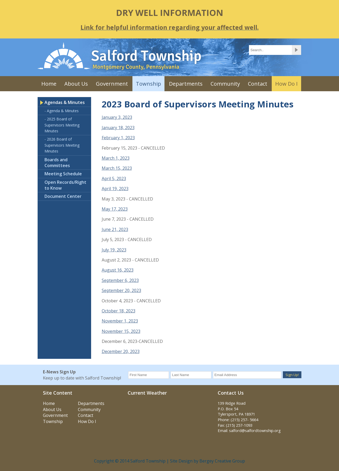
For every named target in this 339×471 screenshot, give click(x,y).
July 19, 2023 (114, 250)
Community (225, 83)
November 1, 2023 (120, 321)
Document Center (63, 196)
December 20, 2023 (121, 351)
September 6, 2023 (120, 280)
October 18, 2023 (118, 311)
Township (148, 83)
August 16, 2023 (117, 270)
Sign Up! (292, 374)
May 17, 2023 (115, 209)
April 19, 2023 (115, 188)
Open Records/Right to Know (65, 185)
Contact (257, 83)
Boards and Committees (57, 162)
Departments (186, 83)
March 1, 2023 (116, 158)
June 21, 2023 (115, 229)
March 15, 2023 (117, 168)
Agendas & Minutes (64, 102)
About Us (76, 83)
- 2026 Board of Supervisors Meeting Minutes (61, 145)
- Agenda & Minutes (61, 110)
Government (112, 83)
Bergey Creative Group (222, 461)
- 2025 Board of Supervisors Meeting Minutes (61, 124)
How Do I (286, 83)
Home (48, 83)
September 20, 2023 (121, 290)
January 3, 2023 (117, 117)
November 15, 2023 (121, 331)
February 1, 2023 (118, 138)
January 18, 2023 (118, 127)
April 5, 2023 (114, 178)
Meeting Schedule (63, 174)
